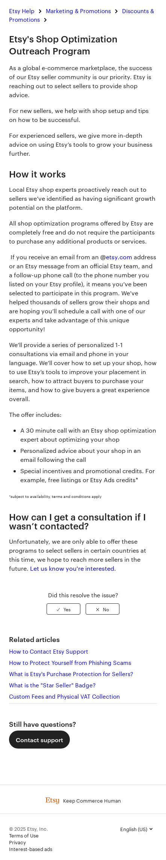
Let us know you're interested (72, 568)
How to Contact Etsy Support (48, 651)
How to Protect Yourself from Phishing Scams (70, 662)
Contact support (39, 739)
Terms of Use (24, 835)
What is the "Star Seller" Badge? (52, 685)
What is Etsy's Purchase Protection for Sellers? (71, 674)
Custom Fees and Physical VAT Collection (64, 696)
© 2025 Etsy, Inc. (28, 828)
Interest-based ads (30, 848)
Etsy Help (22, 11)
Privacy (17, 842)
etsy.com (119, 257)
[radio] (63, 609)
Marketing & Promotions (78, 11)
